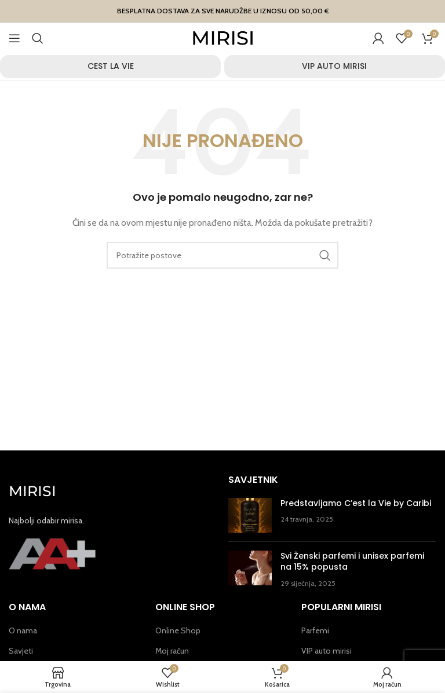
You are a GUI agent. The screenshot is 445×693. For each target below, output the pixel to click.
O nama (23, 630)
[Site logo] (222, 37)
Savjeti (21, 651)
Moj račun (172, 651)
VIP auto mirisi (326, 651)
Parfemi (315, 630)
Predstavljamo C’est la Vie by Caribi (355, 503)
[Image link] (52, 553)
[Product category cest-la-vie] (110, 66)
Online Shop (177, 630)
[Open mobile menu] (14, 38)
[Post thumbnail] (250, 515)
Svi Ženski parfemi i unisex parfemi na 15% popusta (352, 561)
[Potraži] (37, 38)
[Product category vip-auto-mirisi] (334, 66)
